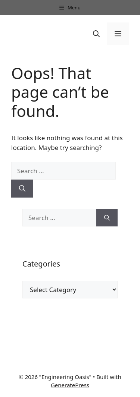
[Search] (22, 189)
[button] (96, 33)
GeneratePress (70, 385)
